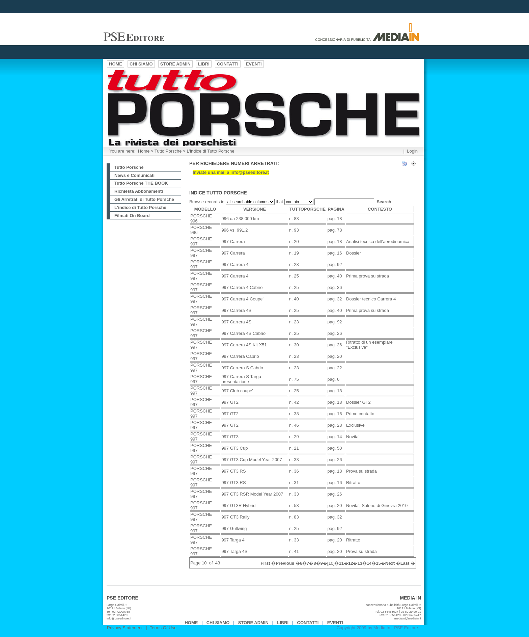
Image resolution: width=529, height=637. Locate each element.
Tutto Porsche (168, 151)
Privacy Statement (125, 627)
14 (369, 563)
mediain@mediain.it (407, 618)
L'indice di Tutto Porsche (210, 151)
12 (350, 563)
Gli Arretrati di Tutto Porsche (144, 199)
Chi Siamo (218, 622)
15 (378, 563)
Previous (285, 563)
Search (384, 201)
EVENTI (335, 622)
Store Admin (253, 622)
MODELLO (205, 209)
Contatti (308, 622)
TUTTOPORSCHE (307, 209)
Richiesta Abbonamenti (138, 191)
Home (144, 151)
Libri (282, 622)
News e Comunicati (134, 175)
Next (390, 563)
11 (341, 563)
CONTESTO (380, 209)
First (265, 563)
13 (359, 563)
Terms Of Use (163, 627)
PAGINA (336, 209)
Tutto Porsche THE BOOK (141, 183)
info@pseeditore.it (119, 618)
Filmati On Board (132, 215)
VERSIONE (254, 209)
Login (412, 151)
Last (405, 563)
